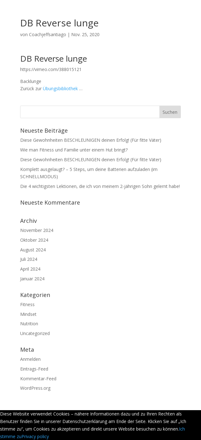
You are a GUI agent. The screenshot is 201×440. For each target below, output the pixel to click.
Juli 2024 (28, 259)
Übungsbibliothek (60, 88)
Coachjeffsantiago (47, 34)
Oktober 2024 (34, 240)
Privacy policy (35, 436)
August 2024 (33, 250)
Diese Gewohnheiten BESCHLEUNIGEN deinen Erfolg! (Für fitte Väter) (90, 140)
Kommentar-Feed (38, 379)
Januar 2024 (32, 279)
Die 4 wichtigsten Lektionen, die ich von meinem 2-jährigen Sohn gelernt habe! (100, 186)
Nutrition (29, 324)
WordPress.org (35, 388)
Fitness (27, 304)
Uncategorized (35, 333)
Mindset (28, 314)
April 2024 (30, 269)
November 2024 (36, 230)
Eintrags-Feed (34, 369)
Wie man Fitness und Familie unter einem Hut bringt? (74, 150)
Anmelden (30, 359)
